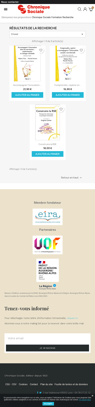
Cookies (23, 384)
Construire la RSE (48, 144)
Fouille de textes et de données (71, 384)
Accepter (48, 404)
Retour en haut (72, 178)
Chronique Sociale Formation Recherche (52, 17)
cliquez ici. (72, 318)
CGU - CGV (10, 384)
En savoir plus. (85, 400)
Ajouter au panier (27, 95)
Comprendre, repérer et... (67, 85)
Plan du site (46, 384)
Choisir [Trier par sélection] (47, 34)
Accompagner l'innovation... (27, 85)
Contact (34, 384)
